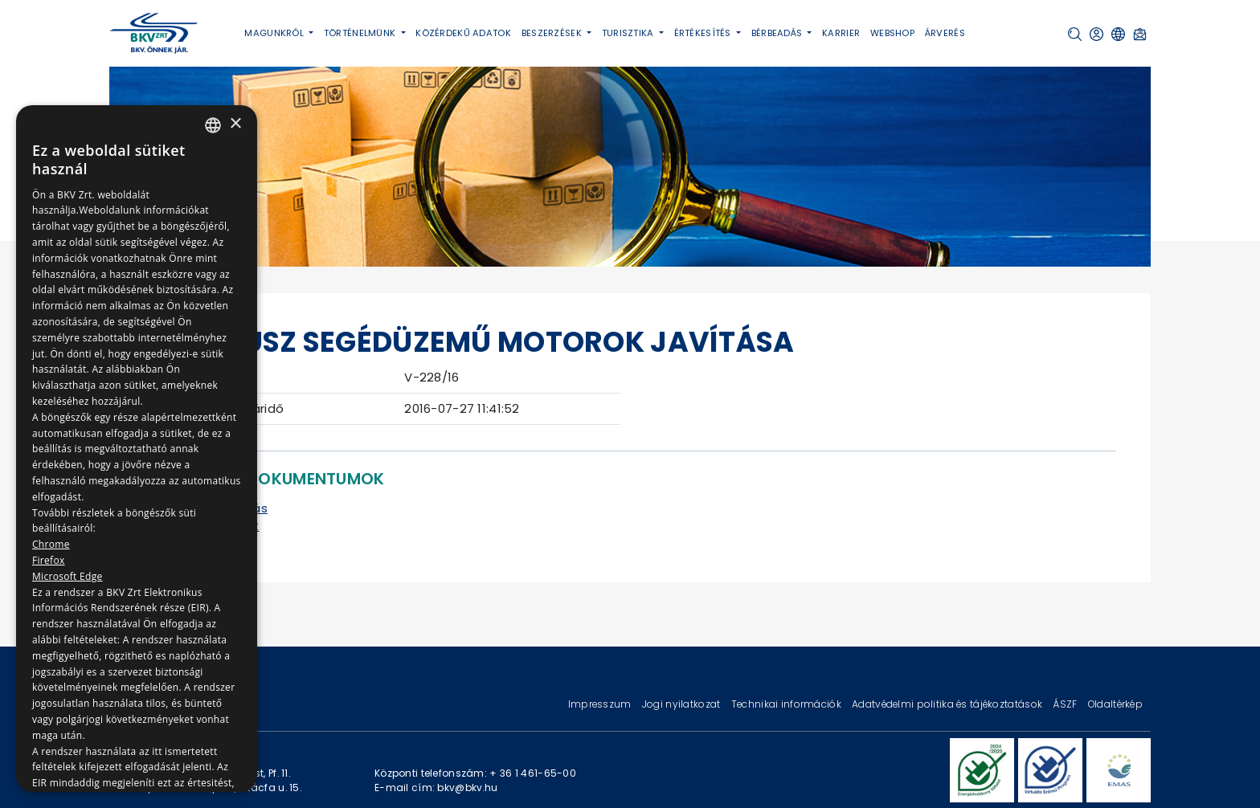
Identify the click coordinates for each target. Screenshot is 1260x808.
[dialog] (136, 448)
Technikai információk (787, 704)
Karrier (841, 33)
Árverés (945, 33)
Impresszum (601, 704)
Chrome (51, 544)
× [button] (235, 124)
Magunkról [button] (275, 33)
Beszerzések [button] (553, 33)
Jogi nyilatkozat (682, 704)
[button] (1075, 34)
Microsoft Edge (67, 576)
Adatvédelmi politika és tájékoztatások (948, 704)
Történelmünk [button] (361, 33)
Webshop (892, 33)
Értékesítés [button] (704, 33)
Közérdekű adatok (463, 33)
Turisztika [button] (629, 33)
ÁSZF (1066, 704)
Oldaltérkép (1115, 704)
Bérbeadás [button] (778, 33)
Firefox (48, 560)
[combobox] (213, 125)
